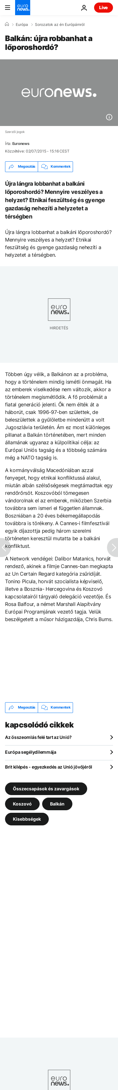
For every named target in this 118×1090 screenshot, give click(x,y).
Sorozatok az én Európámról (60, 25)
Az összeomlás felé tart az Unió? (38, 737)
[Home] (7, 24)
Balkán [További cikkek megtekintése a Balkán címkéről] (57, 803)
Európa (22, 25)
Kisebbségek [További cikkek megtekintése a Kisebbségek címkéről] (27, 818)
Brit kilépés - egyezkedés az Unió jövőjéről (48, 767)
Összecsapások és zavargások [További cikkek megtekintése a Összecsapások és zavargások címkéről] (46, 788)
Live (103, 7)
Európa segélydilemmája (30, 752)
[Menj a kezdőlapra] (22, 7)
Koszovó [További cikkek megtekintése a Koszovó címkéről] (22, 803)
